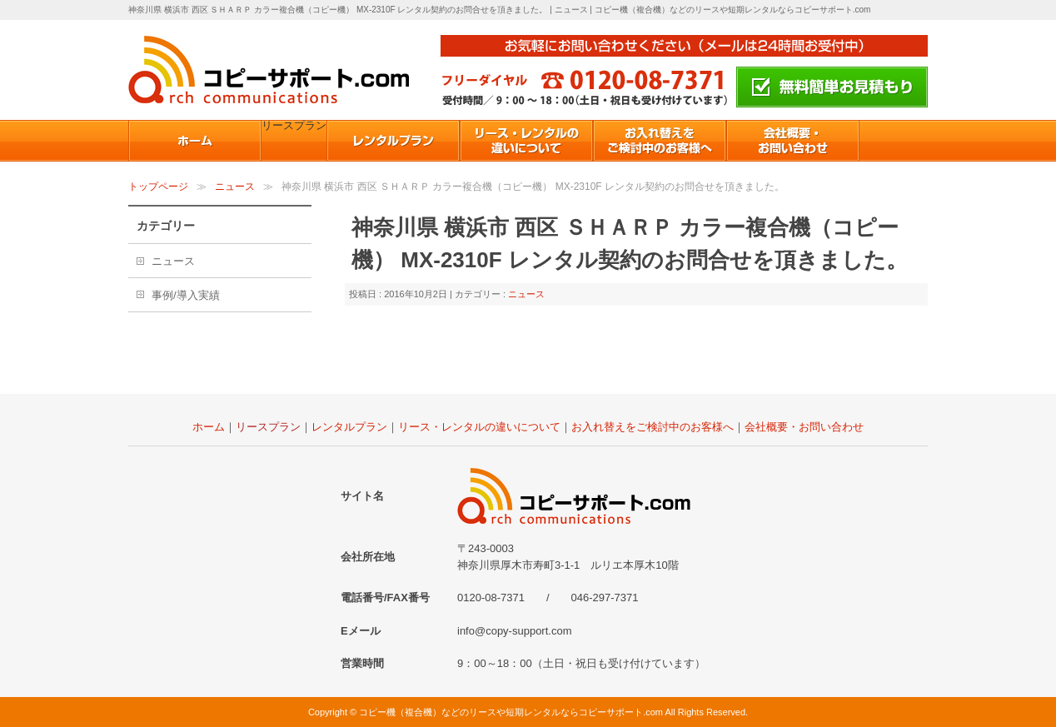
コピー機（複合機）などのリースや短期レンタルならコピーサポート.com (511, 712)
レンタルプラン (349, 427)
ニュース (235, 186)
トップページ (158, 186)
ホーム (208, 427)
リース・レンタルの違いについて (479, 427)
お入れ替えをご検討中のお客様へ (652, 427)
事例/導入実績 (186, 295)
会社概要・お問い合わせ (804, 427)
